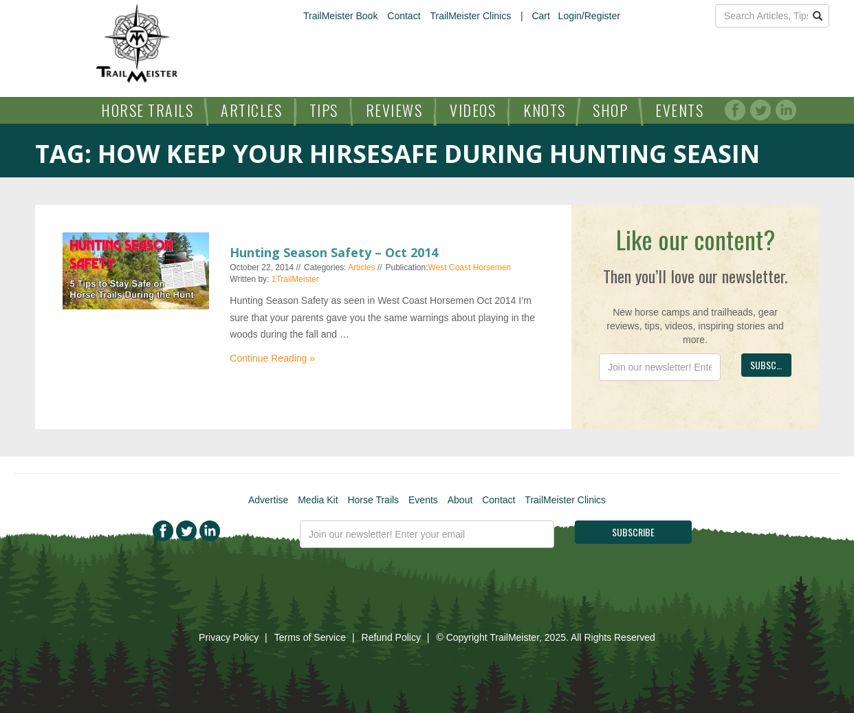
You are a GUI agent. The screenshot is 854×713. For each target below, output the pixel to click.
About (460, 499)
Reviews (394, 110)
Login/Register (589, 15)
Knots (544, 110)
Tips (323, 110)
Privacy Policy (229, 637)
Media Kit (318, 499)
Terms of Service (310, 637)
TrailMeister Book (340, 15)
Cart (540, 15)
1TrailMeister (295, 279)
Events (679, 110)
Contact (403, 15)
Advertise (268, 499)
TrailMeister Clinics (470, 15)
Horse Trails (147, 110)
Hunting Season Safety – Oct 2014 (334, 252)
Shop (610, 110)
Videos (473, 110)
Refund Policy (391, 637)
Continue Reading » (272, 358)
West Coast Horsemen (470, 267)
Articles (251, 110)
